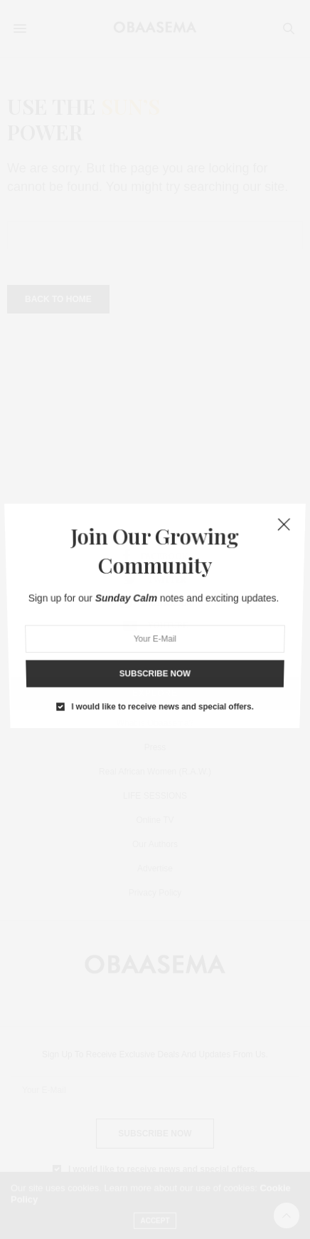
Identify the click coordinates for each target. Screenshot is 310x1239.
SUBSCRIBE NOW (155, 651)
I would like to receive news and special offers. (162, 677)
